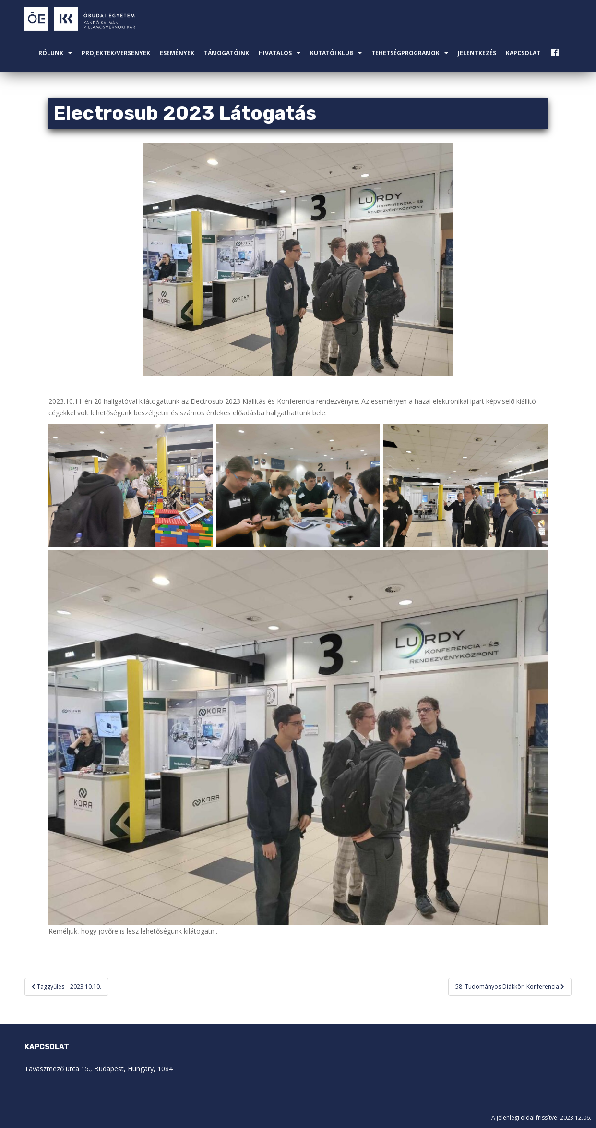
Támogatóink (226, 53)
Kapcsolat (523, 53)
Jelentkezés (477, 53)
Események (177, 53)
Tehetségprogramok (405, 53)
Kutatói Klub (331, 53)
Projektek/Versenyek (116, 53)
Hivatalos (275, 53)
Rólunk (50, 53)
